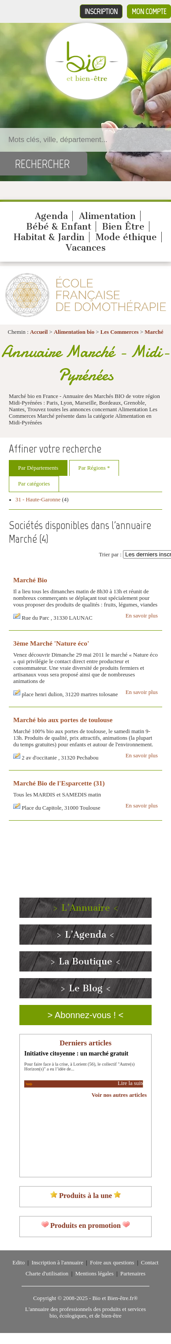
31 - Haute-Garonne (37, 500)
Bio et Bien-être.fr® (115, 1298)
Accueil (39, 332)
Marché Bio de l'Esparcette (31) (59, 783)
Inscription (101, 11)
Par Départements (38, 468)
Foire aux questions (112, 1263)
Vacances (86, 247)
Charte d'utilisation (47, 1274)
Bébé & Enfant (58, 226)
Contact (150, 1263)
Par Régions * (94, 468)
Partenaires (132, 1274)
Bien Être (123, 226)
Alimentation (107, 216)
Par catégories (34, 484)
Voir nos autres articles (119, 1095)
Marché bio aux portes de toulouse (62, 719)
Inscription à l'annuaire (57, 1263)
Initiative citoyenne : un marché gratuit (76, 1053)
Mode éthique (126, 237)
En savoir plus (142, 616)
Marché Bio (30, 580)
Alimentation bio (74, 332)
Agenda (51, 216)
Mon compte (149, 11)
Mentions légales (94, 1274)
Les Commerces (119, 332)
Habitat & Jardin (49, 237)
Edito (18, 1263)
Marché (154, 332)
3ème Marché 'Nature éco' (51, 643)
